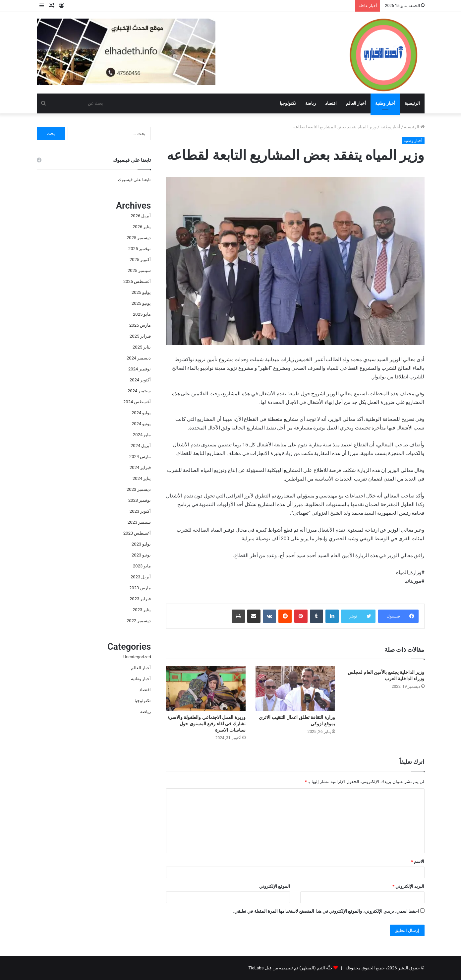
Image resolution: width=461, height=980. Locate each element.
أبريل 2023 (141, 576)
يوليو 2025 (141, 292)
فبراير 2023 (140, 598)
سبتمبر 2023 (139, 522)
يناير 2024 (142, 478)
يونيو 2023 (141, 555)
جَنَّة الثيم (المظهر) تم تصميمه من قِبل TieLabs (290, 967)
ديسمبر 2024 (139, 358)
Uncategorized (137, 656)
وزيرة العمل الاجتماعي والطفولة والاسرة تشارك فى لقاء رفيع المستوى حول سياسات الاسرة (206, 724)
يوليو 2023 (141, 544)
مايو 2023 (142, 565)
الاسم (417, 861)
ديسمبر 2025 (139, 237)
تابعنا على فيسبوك (134, 179)
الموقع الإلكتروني (274, 886)
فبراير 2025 (140, 336)
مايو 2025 (142, 314)
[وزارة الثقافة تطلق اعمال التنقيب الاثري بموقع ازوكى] (295, 688)
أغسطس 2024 (137, 401)
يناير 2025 (142, 347)
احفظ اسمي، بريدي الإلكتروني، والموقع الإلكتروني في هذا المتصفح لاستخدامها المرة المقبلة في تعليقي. (326, 911)
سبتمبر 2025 (139, 270)
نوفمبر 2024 (139, 368)
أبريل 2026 (141, 215)
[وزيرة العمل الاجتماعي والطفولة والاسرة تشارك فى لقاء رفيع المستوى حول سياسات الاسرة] (206, 688)
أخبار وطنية (385, 103)
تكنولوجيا (288, 103)
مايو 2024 (142, 434)
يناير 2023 (142, 609)
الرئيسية (412, 103)
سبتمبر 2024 (139, 390)
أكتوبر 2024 (140, 379)
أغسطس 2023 (137, 533)
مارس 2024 (140, 456)
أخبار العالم (356, 103)
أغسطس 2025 (137, 281)
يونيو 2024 (141, 423)
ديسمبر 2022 (139, 620)
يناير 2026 (142, 226)
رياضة (310, 103)
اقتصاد (331, 103)
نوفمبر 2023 (139, 500)
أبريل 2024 (141, 445)
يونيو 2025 (141, 303)
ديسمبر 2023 (139, 489)
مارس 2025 (140, 325)
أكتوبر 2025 (140, 259)
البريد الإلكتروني (408, 886)
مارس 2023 (140, 587)
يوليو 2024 (141, 412)
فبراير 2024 (140, 467)
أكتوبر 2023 (140, 511)
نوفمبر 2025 (139, 248)
